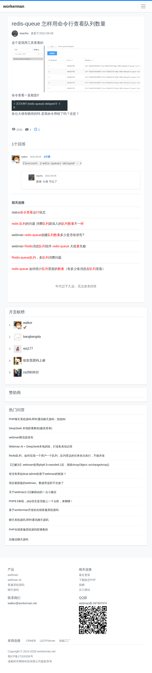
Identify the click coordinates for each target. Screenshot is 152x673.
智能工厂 (64, 640)
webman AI (14, 579)
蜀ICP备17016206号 (20, 656)
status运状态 (29, 212)
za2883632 (31, 372)
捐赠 (82, 584)
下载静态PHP (87, 579)
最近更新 (84, 574)
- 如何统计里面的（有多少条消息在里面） (58, 269)
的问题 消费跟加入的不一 (48, 223)
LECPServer (47, 640)
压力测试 (84, 589)
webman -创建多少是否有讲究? (48, 235)
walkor (27, 322)
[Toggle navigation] (143, 6)
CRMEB (31, 640)
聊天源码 (13, 589)
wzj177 (28, 348)
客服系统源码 (16, 584)
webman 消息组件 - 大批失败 (49, 246)
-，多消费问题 (36, 257)
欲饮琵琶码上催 (34, 360)
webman (13, 574)
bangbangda (32, 336)
